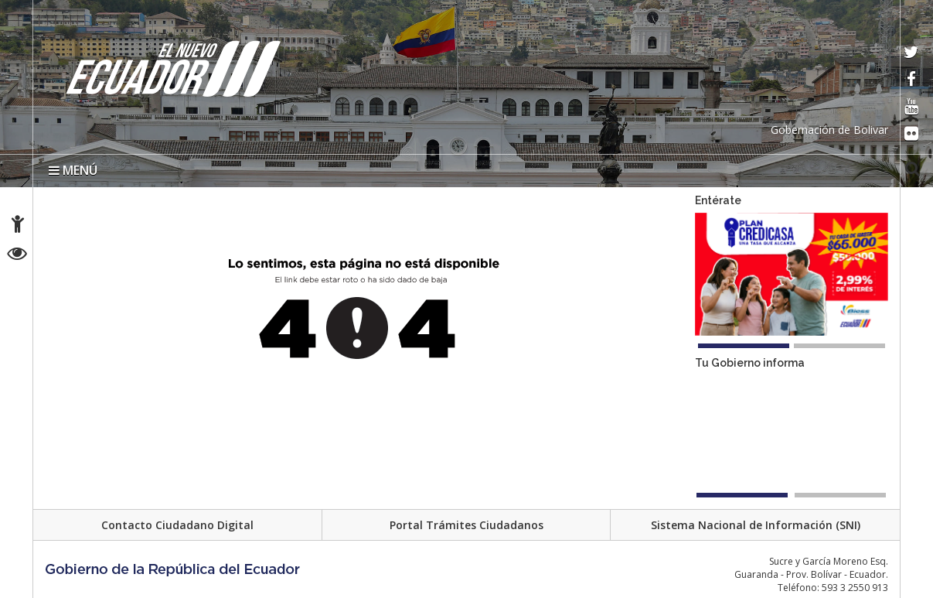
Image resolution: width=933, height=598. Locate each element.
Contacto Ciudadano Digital (177, 525)
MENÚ (73, 170)
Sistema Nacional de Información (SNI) (755, 525)
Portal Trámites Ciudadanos (466, 525)
